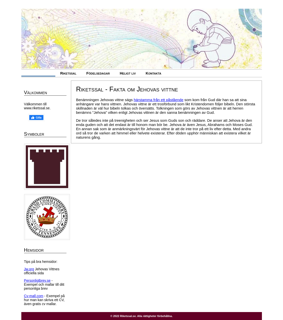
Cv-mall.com (33, 296)
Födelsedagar (98, 73)
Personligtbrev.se (37, 280)
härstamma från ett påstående (158, 100)
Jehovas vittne (38, 73)
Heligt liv (128, 73)
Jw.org (29, 269)
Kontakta (153, 73)
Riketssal (68, 73)
